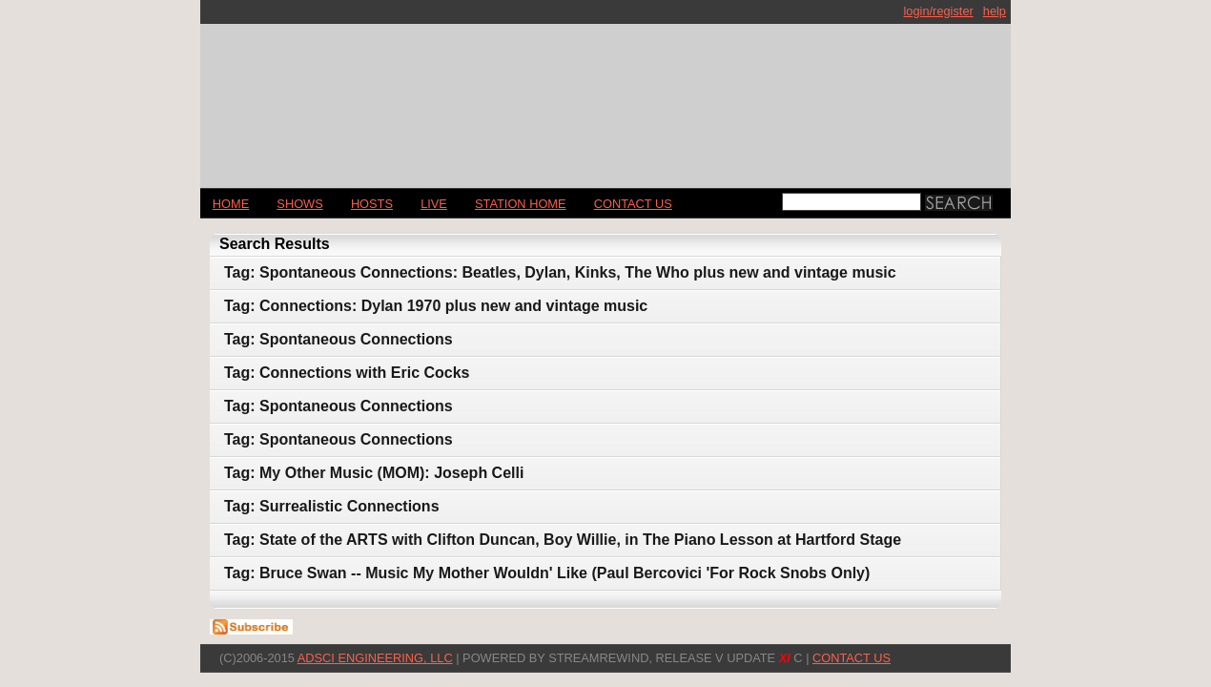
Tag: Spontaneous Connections (338, 339)
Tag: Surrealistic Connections (332, 506)
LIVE (434, 204)
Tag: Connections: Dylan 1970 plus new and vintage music (435, 306)
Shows (299, 204)
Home (231, 204)
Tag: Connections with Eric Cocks (347, 372)
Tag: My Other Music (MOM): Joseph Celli (373, 473)
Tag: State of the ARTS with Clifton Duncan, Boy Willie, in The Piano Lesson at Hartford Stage (562, 539)
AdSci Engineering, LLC (375, 658)
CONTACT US (633, 204)
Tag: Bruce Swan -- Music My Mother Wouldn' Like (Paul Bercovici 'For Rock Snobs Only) (547, 573)
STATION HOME (520, 204)
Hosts (372, 204)
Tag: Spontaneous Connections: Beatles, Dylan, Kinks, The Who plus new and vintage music (560, 272)
